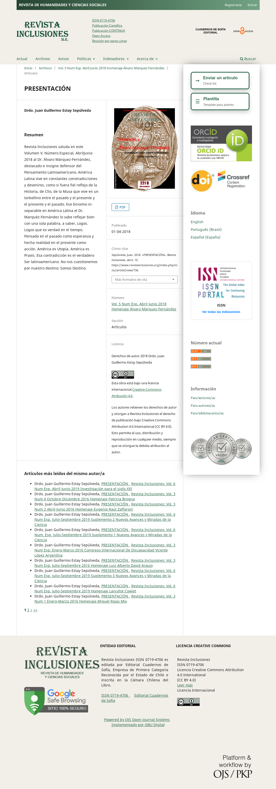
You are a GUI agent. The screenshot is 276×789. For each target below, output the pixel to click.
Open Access (101, 35)
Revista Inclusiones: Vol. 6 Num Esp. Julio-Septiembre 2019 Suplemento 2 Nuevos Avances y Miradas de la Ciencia (104, 519)
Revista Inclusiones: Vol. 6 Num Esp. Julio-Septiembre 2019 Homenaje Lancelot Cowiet (104, 588)
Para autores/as (203, 405)
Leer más (185, 685)
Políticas (84, 58)
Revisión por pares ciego (109, 41)
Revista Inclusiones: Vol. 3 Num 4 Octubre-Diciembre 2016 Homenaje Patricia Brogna (104, 496)
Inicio (28, 68)
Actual (22, 58)
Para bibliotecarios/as (207, 413)
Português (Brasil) (206, 229)
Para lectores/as (203, 398)
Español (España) (205, 237)
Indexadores (114, 58)
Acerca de (146, 58)
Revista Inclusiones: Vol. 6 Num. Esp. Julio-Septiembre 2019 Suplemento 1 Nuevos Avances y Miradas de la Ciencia (104, 534)
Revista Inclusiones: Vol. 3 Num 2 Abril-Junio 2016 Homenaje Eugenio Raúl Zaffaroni (104, 507)
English (197, 221)
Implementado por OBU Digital (138, 724)
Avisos (63, 58)
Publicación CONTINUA (108, 30)
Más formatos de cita (131, 279)
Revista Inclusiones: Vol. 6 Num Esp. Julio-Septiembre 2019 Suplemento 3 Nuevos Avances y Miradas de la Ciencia (104, 575)
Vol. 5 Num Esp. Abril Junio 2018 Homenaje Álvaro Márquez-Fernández (111, 68)
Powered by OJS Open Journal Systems (137, 719)
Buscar (248, 58)
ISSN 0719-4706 (103, 20)
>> (35, 609)
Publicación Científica (107, 25)
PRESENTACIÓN (115, 483)
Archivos (42, 58)
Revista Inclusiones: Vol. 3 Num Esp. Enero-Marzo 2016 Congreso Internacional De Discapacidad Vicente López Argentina (104, 550)
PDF (122, 207)
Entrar (252, 5)
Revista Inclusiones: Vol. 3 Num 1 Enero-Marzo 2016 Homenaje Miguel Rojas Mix (104, 599)
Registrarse (233, 5)
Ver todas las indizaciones (221, 312)
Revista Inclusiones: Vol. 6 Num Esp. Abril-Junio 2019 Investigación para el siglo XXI (104, 486)
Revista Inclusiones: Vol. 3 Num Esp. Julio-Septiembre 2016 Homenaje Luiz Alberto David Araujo (104, 563)
